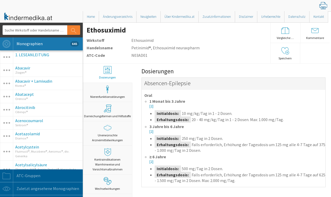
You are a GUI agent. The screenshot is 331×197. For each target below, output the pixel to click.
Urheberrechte (270, 16)
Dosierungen (107, 72)
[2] (151, 106)
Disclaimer (246, 16)
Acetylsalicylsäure (31, 164)
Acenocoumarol (29, 120)
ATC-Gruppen (20, 175)
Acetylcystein (27, 146)
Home (91, 16)
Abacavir (22, 67)
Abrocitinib (25, 107)
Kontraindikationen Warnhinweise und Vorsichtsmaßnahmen (107, 159)
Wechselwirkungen (107, 184)
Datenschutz (296, 16)
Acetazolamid (27, 133)
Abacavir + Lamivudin (33, 81)
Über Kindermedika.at (179, 16)
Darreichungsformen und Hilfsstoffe (107, 111)
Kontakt (318, 16)
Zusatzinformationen (216, 16)
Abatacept (24, 94)
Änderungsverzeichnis (117, 16)
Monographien (39, 43)
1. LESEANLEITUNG (32, 54)
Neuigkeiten (148, 16)
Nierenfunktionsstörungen (107, 92)
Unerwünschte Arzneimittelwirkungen (107, 133)
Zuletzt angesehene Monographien (39, 188)
